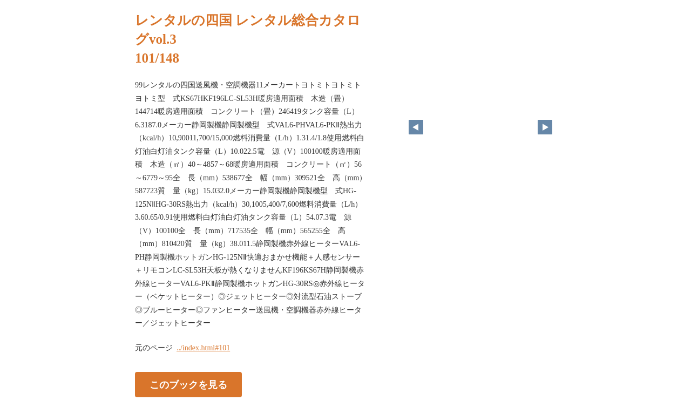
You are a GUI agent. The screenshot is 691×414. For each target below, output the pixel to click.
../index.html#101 (203, 348)
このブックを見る (188, 384)
